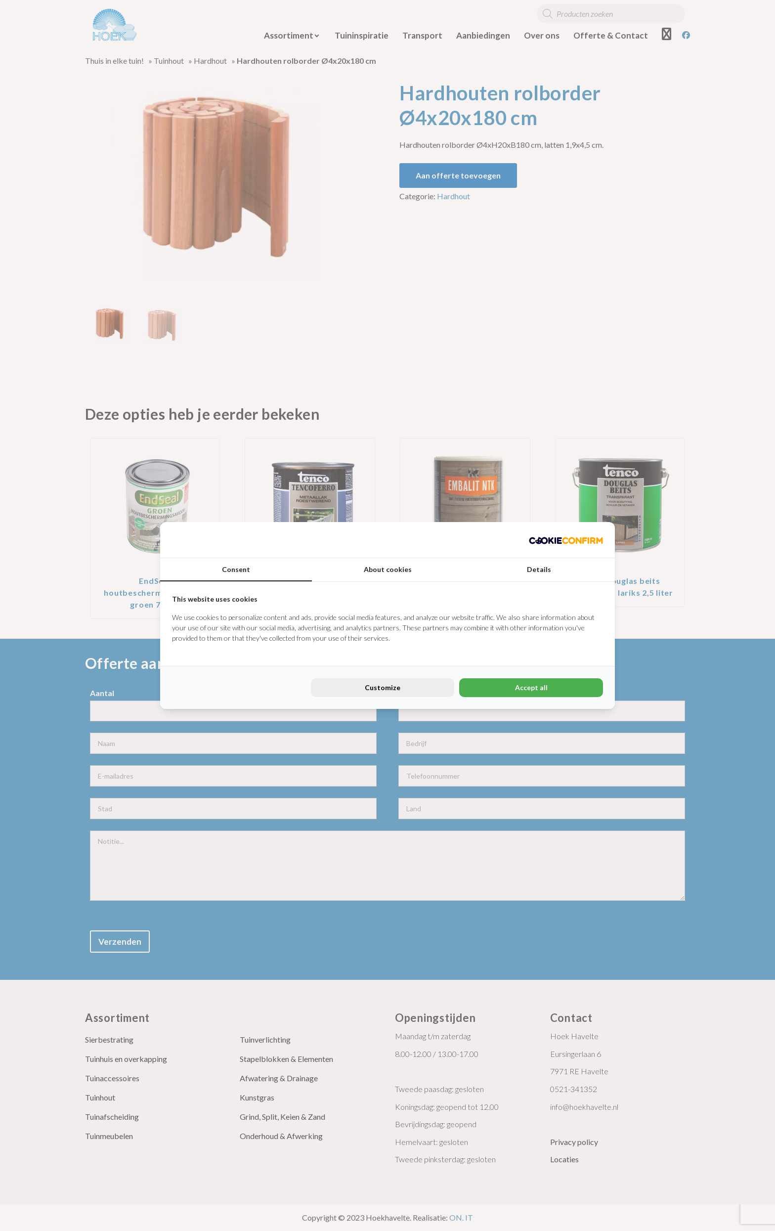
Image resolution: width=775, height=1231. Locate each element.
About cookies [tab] (388, 569)
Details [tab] (539, 569)
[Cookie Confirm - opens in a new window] (566, 540)
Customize (382, 687)
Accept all (531, 687)
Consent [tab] (236, 569)
